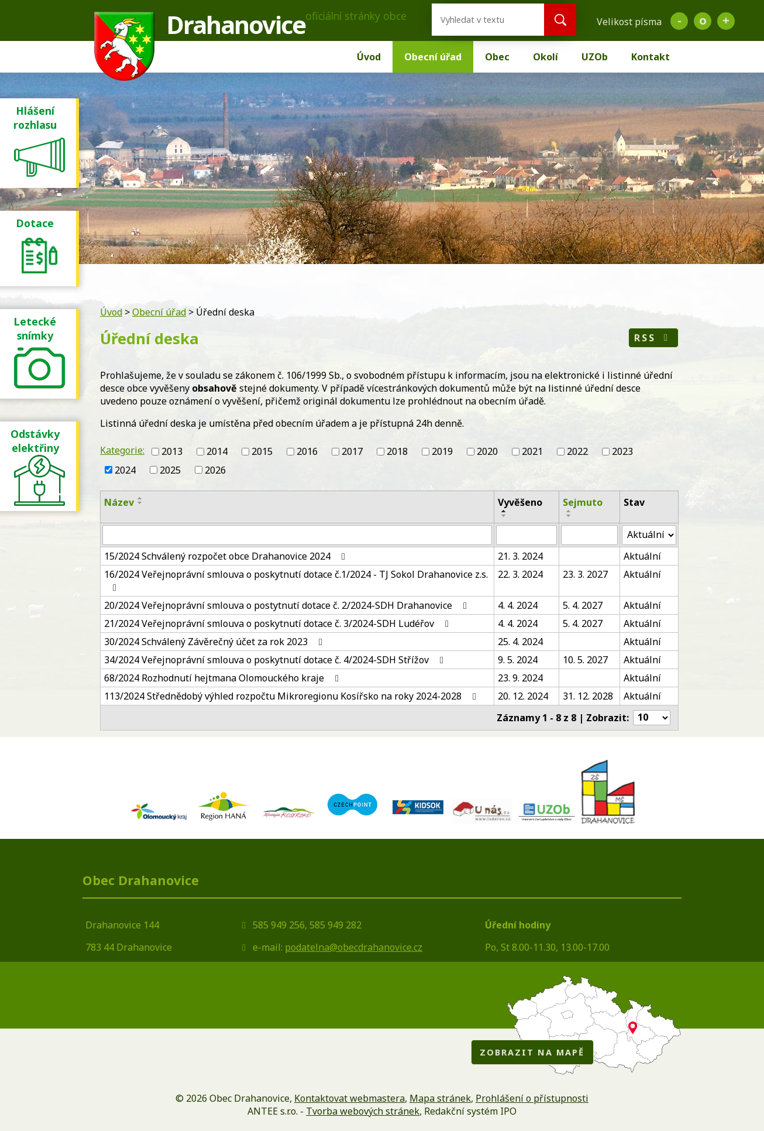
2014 (217, 451)
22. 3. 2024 (520, 574)
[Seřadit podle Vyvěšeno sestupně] (504, 515)
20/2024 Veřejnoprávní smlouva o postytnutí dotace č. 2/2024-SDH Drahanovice (287, 605)
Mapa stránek (440, 1098)
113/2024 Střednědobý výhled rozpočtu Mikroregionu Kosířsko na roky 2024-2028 (292, 696)
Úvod (369, 56)
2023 (622, 451)
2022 (577, 451)
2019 (442, 451)
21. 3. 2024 (520, 556)
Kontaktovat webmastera (349, 1098)
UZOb (594, 56)
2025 (170, 470)
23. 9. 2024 (520, 677)
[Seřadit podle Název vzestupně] (140, 498)
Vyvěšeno (520, 502)
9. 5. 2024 (518, 659)
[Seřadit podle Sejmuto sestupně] (569, 515)
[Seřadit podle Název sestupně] (140, 503)
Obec (497, 56)
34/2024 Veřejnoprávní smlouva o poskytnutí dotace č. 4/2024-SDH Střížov (276, 659)
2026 (215, 470)
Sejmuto (583, 502)
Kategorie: (122, 450)
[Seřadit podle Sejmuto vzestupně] (569, 511)
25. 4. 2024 (520, 641)
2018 (397, 451)
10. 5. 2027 (585, 659)
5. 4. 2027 (583, 605)
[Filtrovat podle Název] (297, 535)
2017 (352, 451)
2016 (307, 451)
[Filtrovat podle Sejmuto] (589, 535)
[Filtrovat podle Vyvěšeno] (526, 535)
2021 (532, 451)
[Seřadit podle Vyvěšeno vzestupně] (504, 511)
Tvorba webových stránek (362, 1111)
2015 (262, 451)
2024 (125, 470)
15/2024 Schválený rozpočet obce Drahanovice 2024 (226, 556)
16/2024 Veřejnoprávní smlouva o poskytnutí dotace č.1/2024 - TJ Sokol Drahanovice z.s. (296, 580)
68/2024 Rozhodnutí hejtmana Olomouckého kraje (223, 677)
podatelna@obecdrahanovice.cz (353, 947)
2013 (172, 451)
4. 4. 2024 (518, 605)
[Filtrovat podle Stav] (649, 535)
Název (119, 502)
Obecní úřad (433, 56)
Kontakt (650, 56)
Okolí (545, 56)
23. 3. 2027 (585, 574)
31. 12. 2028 (588, 696)
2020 (487, 451)
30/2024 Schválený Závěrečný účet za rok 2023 (215, 641)
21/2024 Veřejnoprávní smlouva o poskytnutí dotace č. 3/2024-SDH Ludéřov (278, 623)
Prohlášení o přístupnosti (532, 1098)
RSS (653, 337)
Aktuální (642, 556)
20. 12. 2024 (523, 696)
